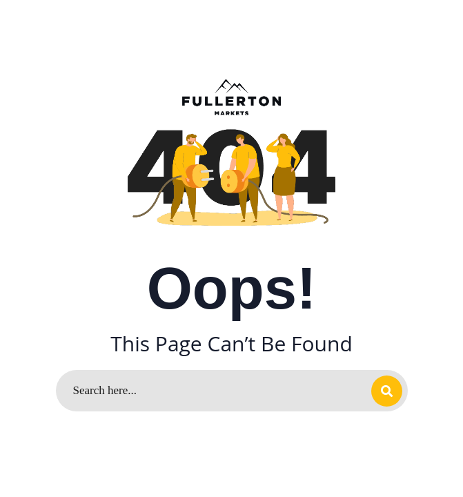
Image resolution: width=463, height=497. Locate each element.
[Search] (232, 390)
